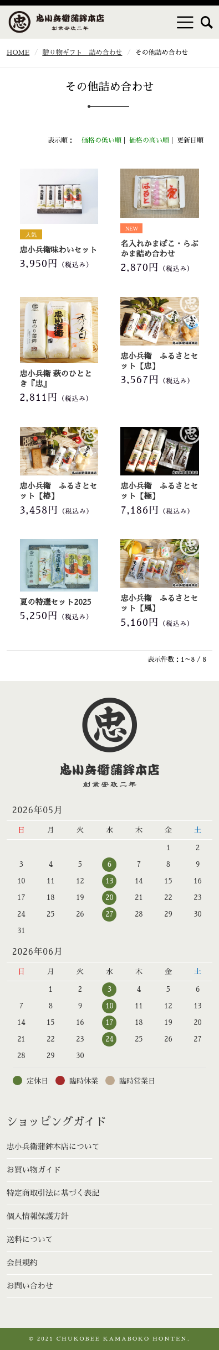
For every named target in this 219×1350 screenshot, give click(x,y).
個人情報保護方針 (38, 1216)
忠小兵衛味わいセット (59, 250)
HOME (18, 52)
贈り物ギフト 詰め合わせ (82, 52)
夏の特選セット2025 (55, 602)
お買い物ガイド (34, 1170)
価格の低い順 (101, 140)
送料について (30, 1239)
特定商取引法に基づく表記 (53, 1193)
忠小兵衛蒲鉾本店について (53, 1146)
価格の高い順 (149, 140)
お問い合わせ (30, 1286)
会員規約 (22, 1263)
